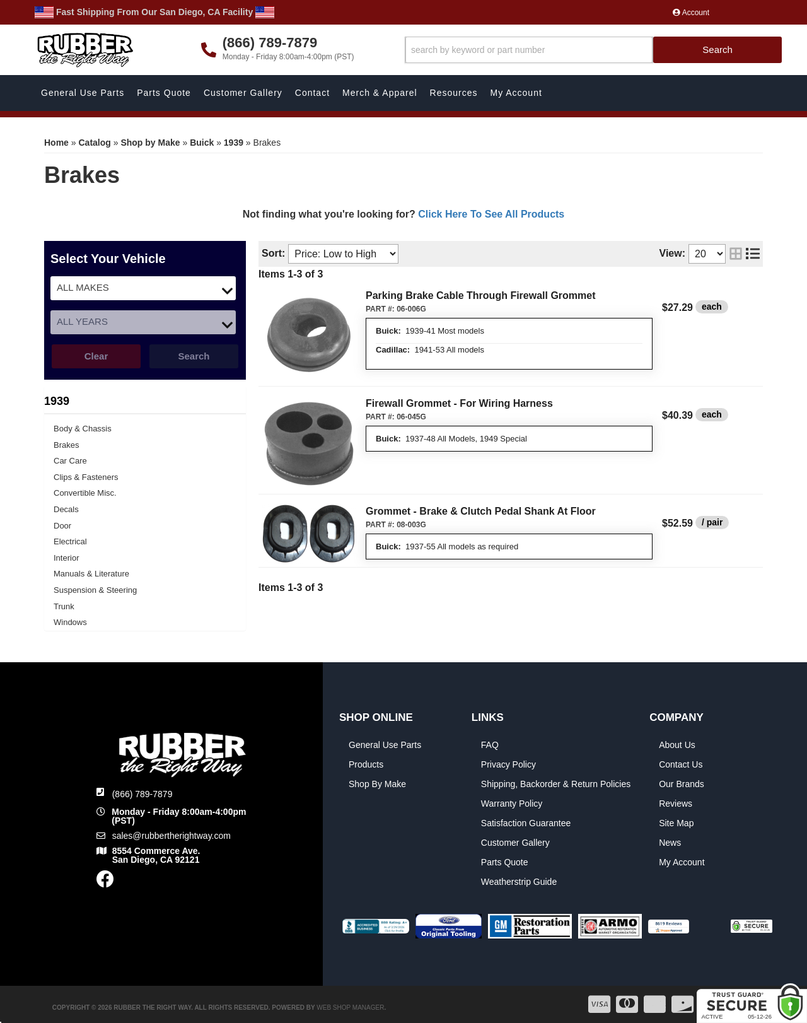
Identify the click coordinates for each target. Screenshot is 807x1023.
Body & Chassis (83, 428)
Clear (96, 356)
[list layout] (753, 254)
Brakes (66, 445)
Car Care (70, 460)
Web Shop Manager (350, 1007)
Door (62, 525)
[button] (593, 50)
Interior (66, 558)
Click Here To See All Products (491, 214)
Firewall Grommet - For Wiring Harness (459, 403)
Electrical (70, 541)
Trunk (64, 606)
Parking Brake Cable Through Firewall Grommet (481, 295)
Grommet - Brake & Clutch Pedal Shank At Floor (481, 511)
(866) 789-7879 (142, 794)
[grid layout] (736, 254)
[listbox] (143, 288)
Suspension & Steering (95, 590)
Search (193, 356)
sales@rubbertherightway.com (171, 835)
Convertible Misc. (85, 493)
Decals (66, 509)
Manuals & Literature (91, 573)
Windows (70, 622)
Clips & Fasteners (86, 477)
